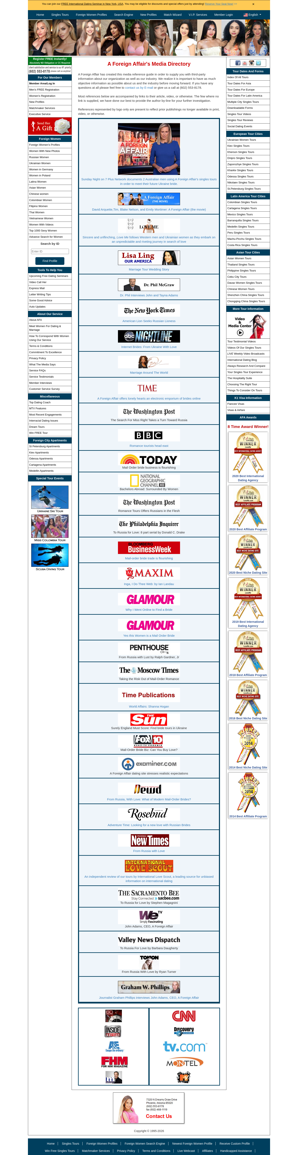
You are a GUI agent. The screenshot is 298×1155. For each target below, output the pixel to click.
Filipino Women (38, 206)
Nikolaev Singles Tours (241, 182)
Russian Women (39, 157)
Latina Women (38, 181)
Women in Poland (39, 175)
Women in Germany (41, 169)
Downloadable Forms (240, 107)
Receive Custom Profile (235, 1143)
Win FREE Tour (38, 432)
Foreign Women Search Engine (145, 1143)
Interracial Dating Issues (43, 420)
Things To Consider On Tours (244, 390)
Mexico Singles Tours (240, 214)
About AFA (35, 319)
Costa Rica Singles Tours (242, 245)
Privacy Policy (37, 358)
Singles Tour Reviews (240, 120)
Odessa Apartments (41, 458)
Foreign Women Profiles (91, 14)
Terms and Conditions (156, 1151)
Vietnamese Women (41, 218)
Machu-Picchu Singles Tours (244, 238)
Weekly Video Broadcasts (245, 353)
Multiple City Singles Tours (243, 101)
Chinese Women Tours (241, 289)
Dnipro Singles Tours (239, 158)
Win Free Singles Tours (60, 1151)
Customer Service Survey (44, 388)
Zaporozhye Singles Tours (242, 164)
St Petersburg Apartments (44, 446)
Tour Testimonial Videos (241, 341)
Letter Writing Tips (40, 294)
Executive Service (39, 114)
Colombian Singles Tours (242, 202)
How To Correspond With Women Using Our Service (49, 338)
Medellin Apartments (41, 470)
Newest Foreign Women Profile (192, 1143)
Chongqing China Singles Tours (246, 301)
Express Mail (36, 288)
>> (221, 3)
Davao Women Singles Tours (244, 282)
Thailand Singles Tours (241, 264)
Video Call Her (38, 282)
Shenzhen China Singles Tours (245, 295)
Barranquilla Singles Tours (243, 220)
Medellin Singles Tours (240, 226)
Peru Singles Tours (238, 232)
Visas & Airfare (236, 410)
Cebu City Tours (236, 276)
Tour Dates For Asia (239, 83)
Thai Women (36, 212)
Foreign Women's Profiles (44, 144)
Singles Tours (60, 14)
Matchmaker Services (42, 108)
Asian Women (37, 187)
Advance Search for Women (46, 236)
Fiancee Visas (235, 403)
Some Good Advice (40, 300)
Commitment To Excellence (45, 352)
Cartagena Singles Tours (242, 208)
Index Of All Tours (238, 77)
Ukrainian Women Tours (241, 139)
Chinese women (38, 193)
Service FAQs (37, 370)
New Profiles (148, 14)
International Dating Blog (242, 359)
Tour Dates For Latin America (244, 95)
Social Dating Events (239, 126)
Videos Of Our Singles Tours (244, 347)
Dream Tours (36, 426)
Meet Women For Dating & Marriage (45, 328)
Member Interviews (40, 382)
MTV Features (37, 408)
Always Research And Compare (246, 365)
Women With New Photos (44, 151)
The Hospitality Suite (239, 378)
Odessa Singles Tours (240, 176)
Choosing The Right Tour (242, 384)
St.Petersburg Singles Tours (244, 188)
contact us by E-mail (139, 87)
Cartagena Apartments (42, 464)
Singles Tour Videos (239, 114)
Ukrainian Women (39, 163)
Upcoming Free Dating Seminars (48, 276)
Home (40, 14)
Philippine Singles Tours (241, 270)
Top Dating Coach (39, 402)
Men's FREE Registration (44, 89)
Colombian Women (40, 200)
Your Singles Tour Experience (245, 372)
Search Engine (123, 14)
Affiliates (207, 1151)
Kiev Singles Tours (238, 145)
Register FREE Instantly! (50, 61)
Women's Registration (42, 95)
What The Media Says (42, 364)
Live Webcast (186, 1151)
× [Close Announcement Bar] (253, 4)
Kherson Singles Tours (240, 152)
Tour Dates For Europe (241, 89)
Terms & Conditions (41, 346)
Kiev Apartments (39, 452)
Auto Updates (37, 306)
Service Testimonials (41, 376)
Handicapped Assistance (236, 1151)
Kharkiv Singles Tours (240, 170)
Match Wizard (173, 14)
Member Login (223, 14)
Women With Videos (41, 224)
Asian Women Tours (239, 258)
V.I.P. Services (198, 14)
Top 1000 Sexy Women (43, 230)
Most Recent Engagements (45, 414)
